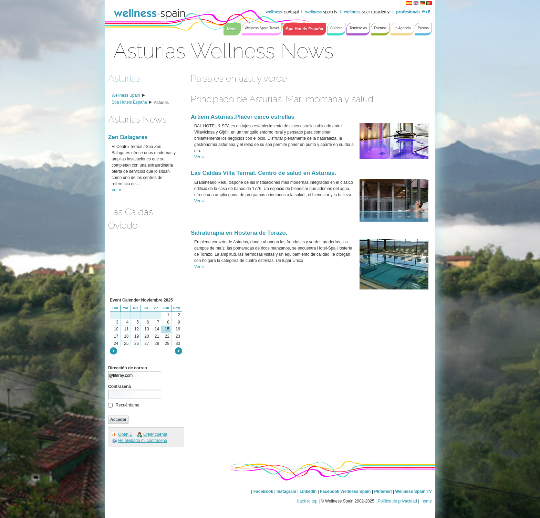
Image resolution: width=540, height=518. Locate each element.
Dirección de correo (127, 368)
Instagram (286, 491)
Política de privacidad (397, 501)
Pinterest (383, 491)
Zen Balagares (128, 137)
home (426, 501)
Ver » (116, 190)
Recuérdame (127, 405)
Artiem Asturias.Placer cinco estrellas (242, 117)
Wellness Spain (126, 95)
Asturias (124, 78)
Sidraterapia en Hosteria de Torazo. (239, 233)
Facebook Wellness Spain (345, 491)
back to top (307, 501)
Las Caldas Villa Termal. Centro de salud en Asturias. (263, 173)
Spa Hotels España (129, 102)
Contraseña (119, 386)
